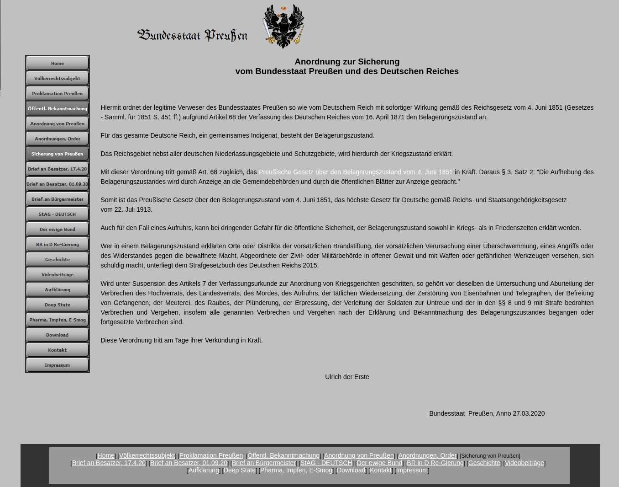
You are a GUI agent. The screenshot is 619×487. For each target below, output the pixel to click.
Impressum (412, 470)
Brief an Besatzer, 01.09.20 (188, 462)
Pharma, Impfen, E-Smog (296, 470)
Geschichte (484, 462)
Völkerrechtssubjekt (147, 455)
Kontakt (380, 470)
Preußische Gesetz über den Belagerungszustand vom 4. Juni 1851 (356, 172)
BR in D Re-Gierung (435, 462)
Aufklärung (204, 470)
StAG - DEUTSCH (326, 462)
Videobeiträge (524, 462)
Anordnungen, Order (428, 455)
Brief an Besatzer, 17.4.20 (109, 462)
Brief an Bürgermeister (264, 462)
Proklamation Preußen (211, 455)
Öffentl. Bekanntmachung (283, 455)
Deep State (240, 470)
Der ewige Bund (380, 462)
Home (106, 455)
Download (351, 470)
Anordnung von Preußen (359, 455)
